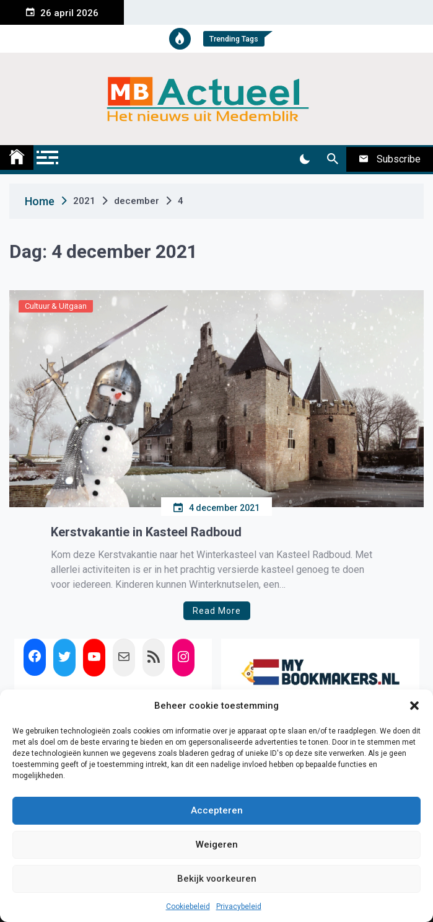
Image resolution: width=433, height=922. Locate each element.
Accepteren (217, 810)
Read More (217, 611)
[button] (414, 705)
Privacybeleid (238, 906)
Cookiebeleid (188, 906)
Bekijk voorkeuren (216, 878)
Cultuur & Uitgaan (56, 306)
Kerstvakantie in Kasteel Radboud (146, 532)
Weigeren (217, 844)
